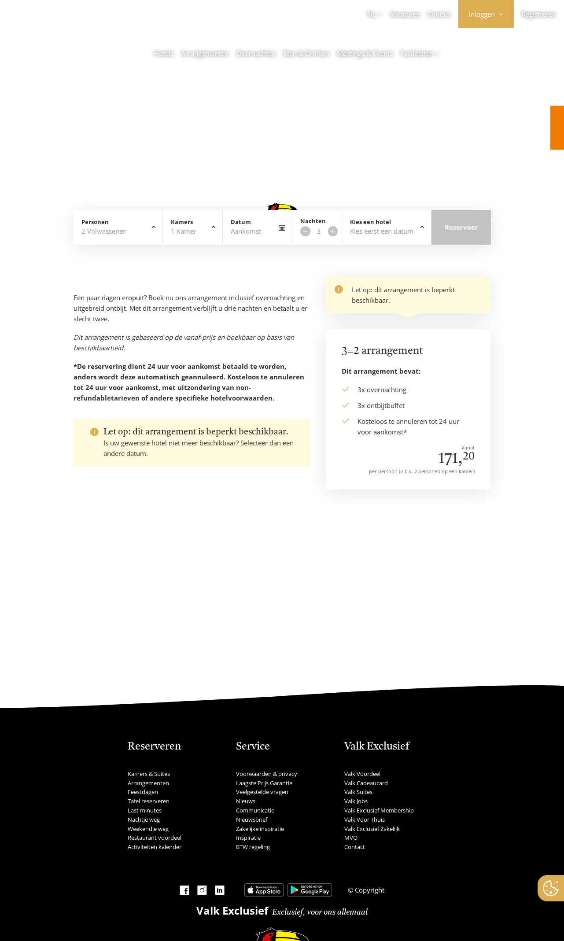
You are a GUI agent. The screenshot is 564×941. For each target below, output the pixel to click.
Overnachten (256, 53)
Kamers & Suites (149, 774)
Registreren (539, 14)
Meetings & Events (365, 53)
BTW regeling (253, 847)
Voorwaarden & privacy (266, 774)
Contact (439, 14)
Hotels (163, 53)
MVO (351, 838)
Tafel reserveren (149, 801)
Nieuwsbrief (251, 819)
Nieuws (245, 801)
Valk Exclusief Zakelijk (372, 829)
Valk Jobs (356, 801)
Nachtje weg (144, 819)
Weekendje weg (148, 829)
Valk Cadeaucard (366, 783)
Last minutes (145, 810)
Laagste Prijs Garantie (264, 783)
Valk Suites (358, 792)
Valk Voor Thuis (364, 819)
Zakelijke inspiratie (260, 829)
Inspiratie (248, 838)
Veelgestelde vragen (262, 792)
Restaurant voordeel (154, 838)
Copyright (368, 890)
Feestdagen (143, 792)
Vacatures (405, 14)
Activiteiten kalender (154, 847)
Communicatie (255, 810)
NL (372, 14)
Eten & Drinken (306, 53)
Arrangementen (205, 53)
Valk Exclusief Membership (379, 810)
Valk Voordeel (362, 774)
